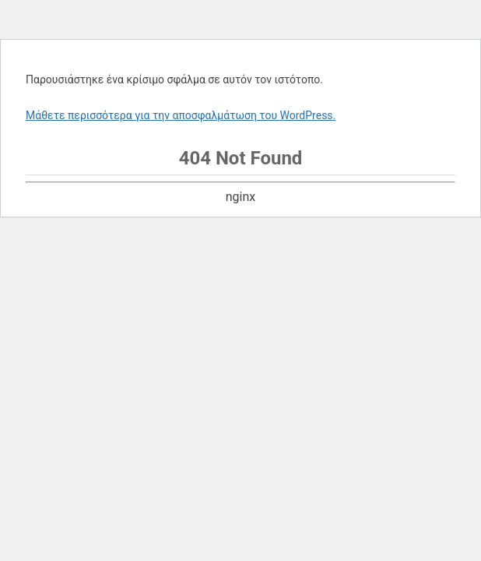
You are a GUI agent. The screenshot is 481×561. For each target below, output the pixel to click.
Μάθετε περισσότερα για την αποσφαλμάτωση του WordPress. (180, 115)
